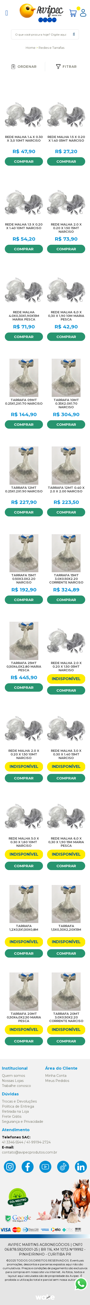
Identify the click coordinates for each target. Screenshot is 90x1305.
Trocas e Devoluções (19, 1101)
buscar (74, 34)
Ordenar (24, 66)
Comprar (24, 161)
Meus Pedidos (57, 1081)
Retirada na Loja (15, 1111)
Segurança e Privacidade (22, 1121)
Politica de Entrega (18, 1106)
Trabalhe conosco (16, 1086)
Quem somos (13, 1075)
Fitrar (66, 66)
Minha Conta (55, 1075)
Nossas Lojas (13, 1081)
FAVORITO (38, 100)
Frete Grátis (11, 1116)
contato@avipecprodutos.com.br (29, 1152)
